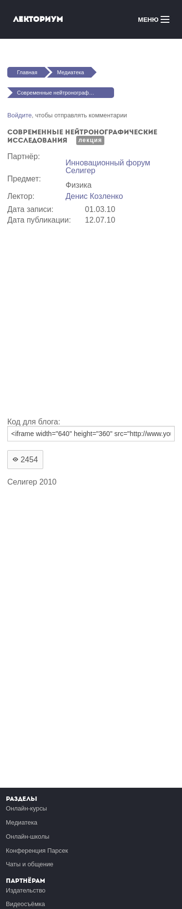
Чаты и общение (29, 864)
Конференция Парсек (37, 850)
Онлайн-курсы (26, 808)
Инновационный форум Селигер (108, 167)
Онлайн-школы (28, 836)
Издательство (26, 890)
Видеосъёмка (25, 904)
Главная (27, 72)
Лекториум (38, 19)
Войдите (19, 115)
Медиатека (70, 72)
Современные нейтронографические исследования (65, 93)
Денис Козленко (94, 196)
